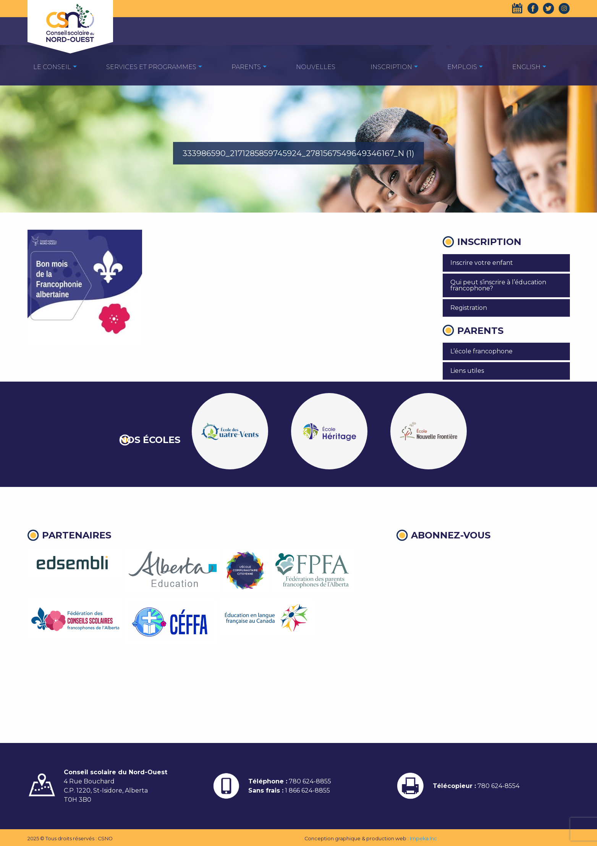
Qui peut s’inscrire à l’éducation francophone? (498, 285)
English (526, 67)
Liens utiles (467, 370)
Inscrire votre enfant (481, 262)
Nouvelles (315, 67)
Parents (246, 67)
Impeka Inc (423, 838)
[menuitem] (52, 66)
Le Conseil (52, 67)
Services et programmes (151, 67)
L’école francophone (481, 351)
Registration (468, 307)
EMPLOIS (462, 67)
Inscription (391, 67)
